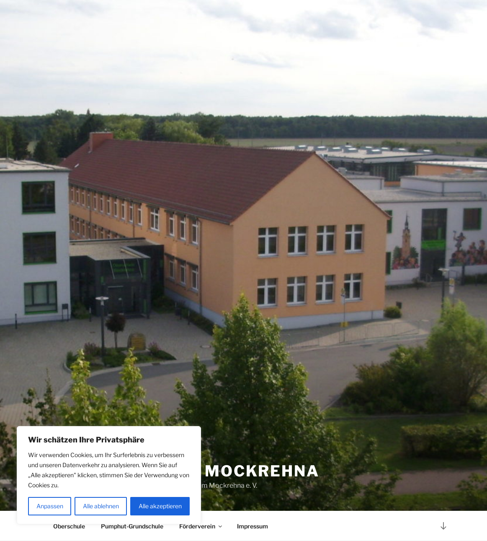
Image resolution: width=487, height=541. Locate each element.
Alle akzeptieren (160, 506)
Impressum (252, 526)
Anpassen (49, 506)
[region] (109, 475)
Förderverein (201, 526)
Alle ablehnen (101, 506)
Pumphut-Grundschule (132, 526)
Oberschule (69, 526)
